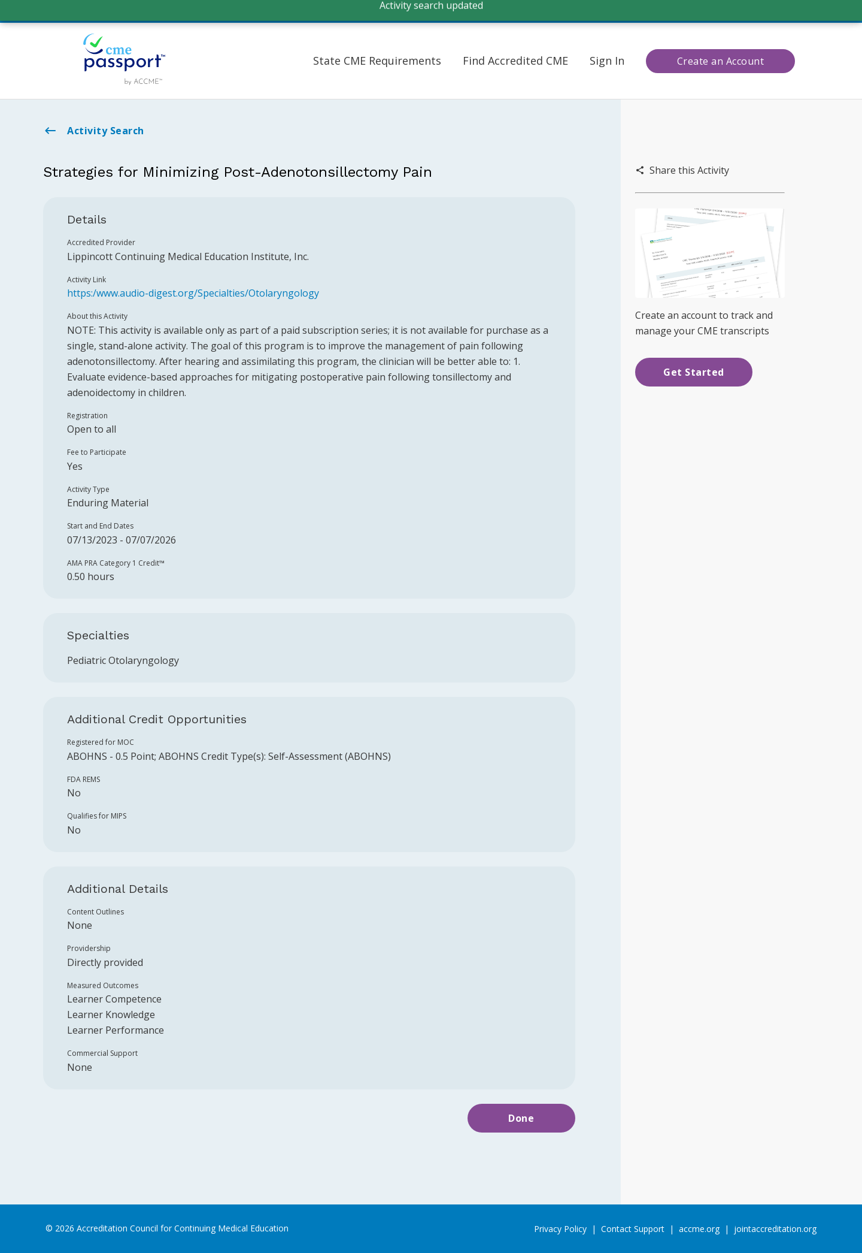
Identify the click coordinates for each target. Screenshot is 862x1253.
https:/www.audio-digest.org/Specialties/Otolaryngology (193, 293)
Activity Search (93, 130)
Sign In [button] (607, 60)
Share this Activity (682, 170)
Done (521, 1118)
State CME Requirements (377, 60)
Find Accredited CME (515, 60)
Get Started (693, 372)
